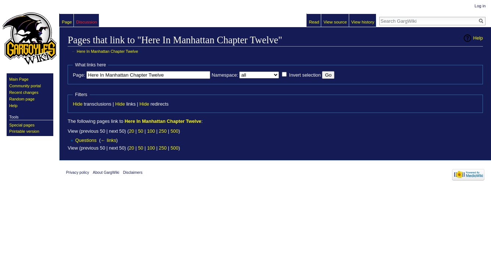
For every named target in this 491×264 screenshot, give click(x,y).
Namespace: (225, 75)
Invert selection (305, 75)
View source (335, 21)
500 (174, 131)
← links (108, 140)
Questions (86, 140)
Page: (79, 75)
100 (151, 131)
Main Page (19, 79)
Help (478, 38)
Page (67, 21)
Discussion (86, 21)
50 (140, 131)
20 (131, 131)
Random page (22, 99)
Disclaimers (133, 172)
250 (162, 131)
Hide (77, 104)
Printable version (24, 131)
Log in (479, 6)
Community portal (25, 86)
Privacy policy (77, 172)
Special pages (22, 125)
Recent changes (24, 92)
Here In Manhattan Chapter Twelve (107, 51)
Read (314, 21)
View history (362, 21)
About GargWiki (106, 172)
